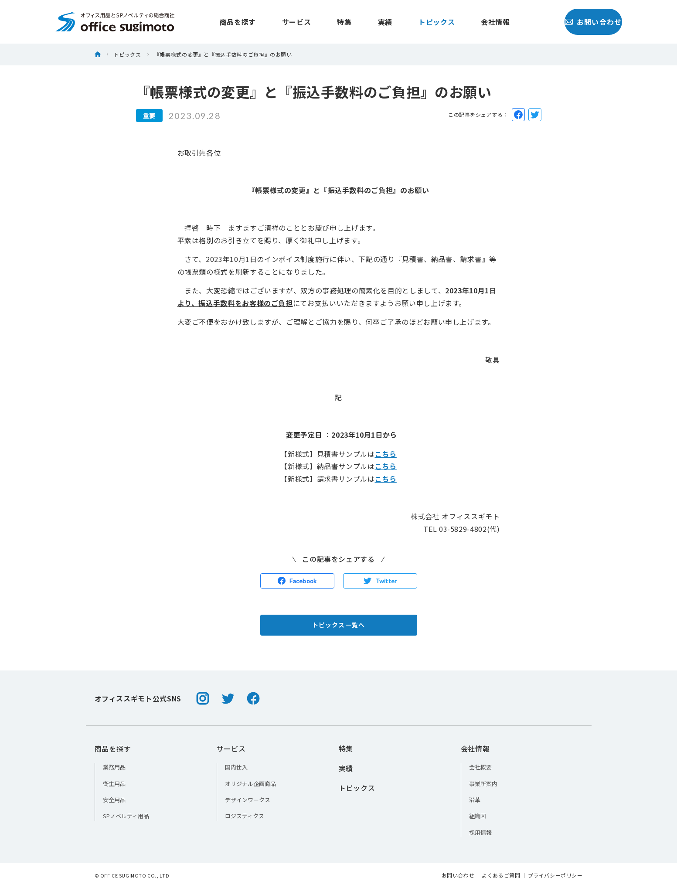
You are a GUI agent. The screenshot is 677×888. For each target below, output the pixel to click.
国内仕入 (236, 767)
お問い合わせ (574, 22)
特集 (325, 22)
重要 (149, 115)
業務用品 (114, 767)
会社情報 (476, 22)
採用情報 (480, 832)
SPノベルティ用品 (126, 816)
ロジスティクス (244, 816)
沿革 (474, 800)
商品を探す (219, 22)
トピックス (417, 22)
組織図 (477, 816)
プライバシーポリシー (555, 875)
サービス (277, 22)
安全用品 (114, 800)
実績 (366, 22)
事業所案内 (483, 783)
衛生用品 (114, 783)
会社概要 (480, 767)
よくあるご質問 (501, 875)
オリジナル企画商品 (250, 783)
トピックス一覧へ (338, 624)
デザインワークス (247, 800)
